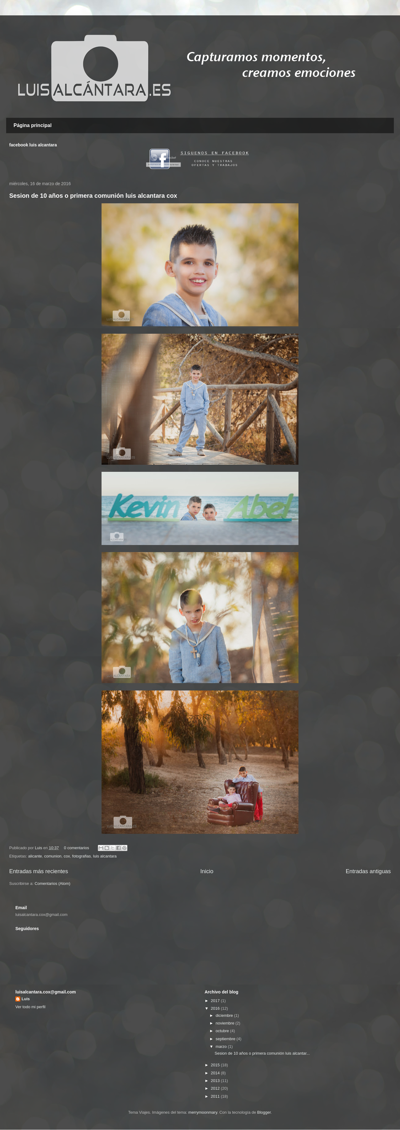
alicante (35, 856)
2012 (216, 1088)
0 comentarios (76, 848)
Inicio (206, 871)
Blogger (264, 1112)
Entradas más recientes (38, 871)
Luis (39, 848)
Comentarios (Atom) (52, 883)
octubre (223, 1031)
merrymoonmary (202, 1112)
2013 (216, 1080)
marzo (222, 1046)
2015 (216, 1065)
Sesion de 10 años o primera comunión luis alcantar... (262, 1053)
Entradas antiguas (368, 871)
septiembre (226, 1038)
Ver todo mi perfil (30, 1007)
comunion (52, 856)
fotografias (81, 856)
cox (67, 856)
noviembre (225, 1023)
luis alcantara (105, 856)
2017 (216, 1000)
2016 (216, 1008)
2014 (216, 1073)
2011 (216, 1096)
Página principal (33, 125)
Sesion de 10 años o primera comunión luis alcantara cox (93, 195)
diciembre (225, 1015)
